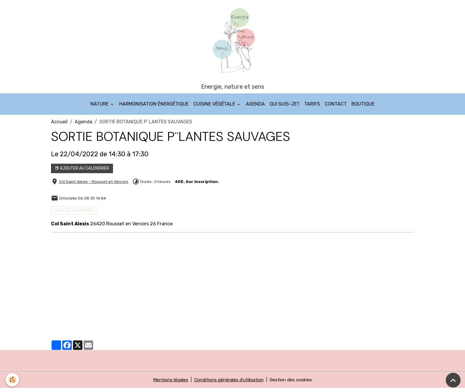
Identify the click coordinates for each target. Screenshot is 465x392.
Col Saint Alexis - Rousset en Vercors (93, 185)
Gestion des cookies (295, 383)
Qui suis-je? (285, 108)
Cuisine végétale (214, 108)
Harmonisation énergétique (154, 108)
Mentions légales (167, 383)
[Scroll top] (453, 380)
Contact (336, 108)
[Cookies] (12, 379)
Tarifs (312, 108)
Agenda (255, 108)
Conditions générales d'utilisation (229, 383)
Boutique (363, 108)
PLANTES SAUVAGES (73, 214)
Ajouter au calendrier (82, 172)
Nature (100, 108)
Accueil (59, 125)
